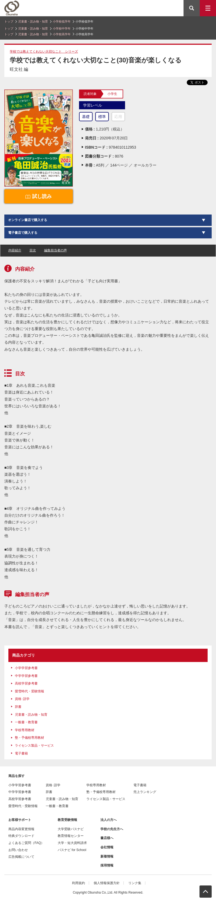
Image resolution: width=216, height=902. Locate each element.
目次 (33, 250)
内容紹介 (14, 250)
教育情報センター (71, 836)
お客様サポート (19, 820)
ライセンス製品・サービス (34, 745)
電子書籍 (21, 753)
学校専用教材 (24, 730)
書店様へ (106, 838)
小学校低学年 (62, 21)
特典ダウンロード (21, 836)
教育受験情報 (67, 820)
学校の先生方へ (111, 829)
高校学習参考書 (26, 683)
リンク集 (134, 883)
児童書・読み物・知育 (33, 21)
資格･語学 (22, 699)
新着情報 (106, 856)
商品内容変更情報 (21, 829)
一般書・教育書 (26, 722)
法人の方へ (108, 820)
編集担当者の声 (55, 250)
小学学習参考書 (26, 668)
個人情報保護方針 (107, 883)
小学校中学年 (62, 28)
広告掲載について (21, 857)
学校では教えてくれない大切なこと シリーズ (44, 51)
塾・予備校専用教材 (29, 738)
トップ (8, 21)
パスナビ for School (72, 850)
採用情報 (106, 865)
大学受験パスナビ (71, 829)
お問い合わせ (18, 850)
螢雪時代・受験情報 (29, 691)
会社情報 (106, 847)
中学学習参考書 (26, 676)
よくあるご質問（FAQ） (26, 843)
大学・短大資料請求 (72, 843)
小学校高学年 (62, 34)
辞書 (18, 707)
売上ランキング (144, 792)
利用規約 (78, 883)
